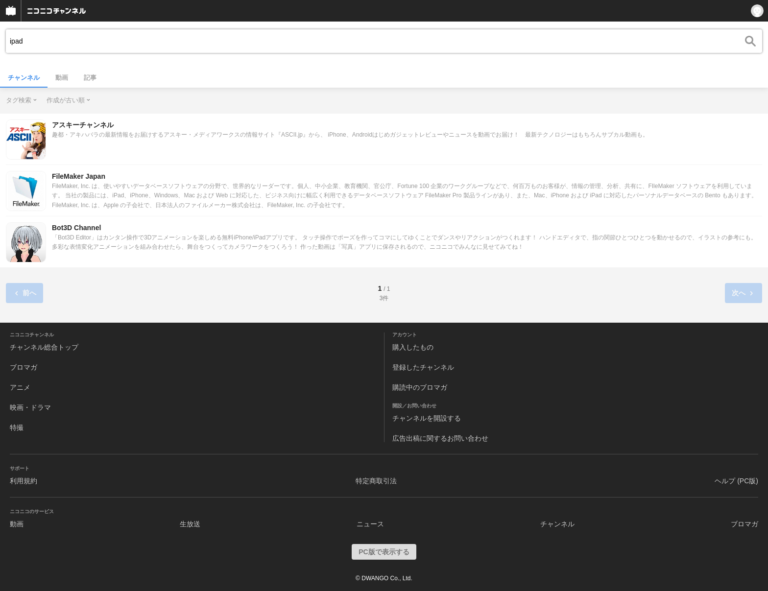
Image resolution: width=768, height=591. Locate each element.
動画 (61, 77)
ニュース (370, 524)
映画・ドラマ (30, 407)
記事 (90, 77)
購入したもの (412, 347)
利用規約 (23, 481)
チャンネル (24, 77)
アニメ (20, 387)
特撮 (17, 427)
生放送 (190, 524)
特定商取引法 (376, 481)
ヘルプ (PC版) (736, 481)
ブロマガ (23, 367)
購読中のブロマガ (419, 387)
